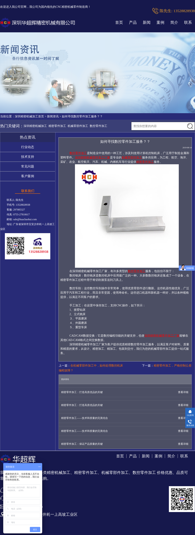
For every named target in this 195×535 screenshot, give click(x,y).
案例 (160, 22)
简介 (174, 22)
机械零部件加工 (78, 126)
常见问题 (27, 166)
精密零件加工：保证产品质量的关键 (82, 444)
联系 (188, 22)
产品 (133, 22)
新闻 (147, 22)
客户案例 (27, 176)
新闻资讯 (53, 116)
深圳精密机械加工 (35, 126)
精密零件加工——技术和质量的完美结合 (84, 418)
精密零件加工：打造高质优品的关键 (82, 392)
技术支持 (27, 156)
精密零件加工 (57, 126)
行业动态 (27, 147)
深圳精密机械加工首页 (29, 116)
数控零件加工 (98, 126)
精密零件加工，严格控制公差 (173, 365)
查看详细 (183, 392)
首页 (119, 22)
